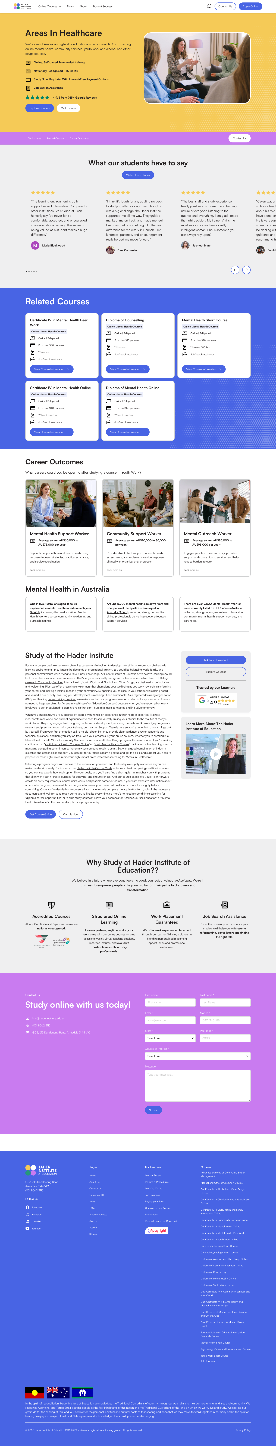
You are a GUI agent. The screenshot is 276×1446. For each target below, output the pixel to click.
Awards (93, 1220)
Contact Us (225, 6)
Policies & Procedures (156, 1181)
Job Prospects (152, 1194)
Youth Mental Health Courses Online (67, 744)
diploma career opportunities (43, 797)
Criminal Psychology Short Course (219, 1252)
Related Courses (55, 138)
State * (149, 1030)
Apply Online (250, 6)
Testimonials (34, 138)
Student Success (102, 6)
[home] (22, 6)
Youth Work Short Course (214, 1355)
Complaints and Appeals (158, 1207)
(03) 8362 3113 (34, 1190)
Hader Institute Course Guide (94, 768)
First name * (152, 995)
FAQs (92, 1207)
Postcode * (206, 1030)
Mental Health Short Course (215, 1342)
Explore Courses (40, 108)
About (83, 6)
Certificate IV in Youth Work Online (219, 1239)
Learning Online (153, 1188)
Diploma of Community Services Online (222, 1265)
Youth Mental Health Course (112, 744)
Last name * (207, 995)
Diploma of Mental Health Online (218, 1278)
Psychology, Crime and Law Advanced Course (225, 1349)
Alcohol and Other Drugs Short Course (222, 1182)
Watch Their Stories (138, 175)
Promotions (151, 1214)
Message (150, 1066)
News (70, 6)
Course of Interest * (157, 1048)
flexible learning (102, 752)
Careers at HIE (97, 1194)
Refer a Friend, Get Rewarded (161, 1220)
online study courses (79, 797)
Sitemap (93, 1233)
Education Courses (104, 703)
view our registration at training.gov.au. (101, 1430)
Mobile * (205, 1013)
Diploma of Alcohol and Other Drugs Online (224, 1258)
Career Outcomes (79, 138)
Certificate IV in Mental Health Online (220, 1226)
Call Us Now (68, 108)
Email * (149, 1013)
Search (93, 1227)
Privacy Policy (243, 1430)
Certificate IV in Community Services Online (224, 1219)
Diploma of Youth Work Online (217, 1284)
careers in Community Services (44, 682)
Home (92, 1175)
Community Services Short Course (219, 1245)
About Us (94, 1181)
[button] (50, 6)
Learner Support (153, 1175)
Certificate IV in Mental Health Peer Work (222, 1232)
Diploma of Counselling (213, 1271)
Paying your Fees (154, 1201)
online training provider (62, 699)
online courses (124, 736)
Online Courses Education (140, 797)
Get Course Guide (41, 814)
